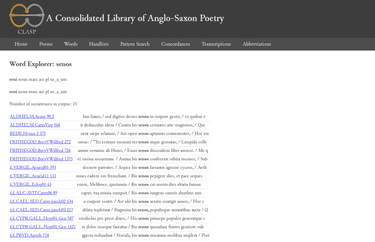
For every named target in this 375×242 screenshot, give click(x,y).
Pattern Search (135, 44)
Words (70, 44)
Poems (45, 44)
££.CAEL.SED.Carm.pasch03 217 (41, 210)
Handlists (99, 44)
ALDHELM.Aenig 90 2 (32, 116)
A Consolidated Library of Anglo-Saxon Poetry (116, 18)
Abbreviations (257, 44)
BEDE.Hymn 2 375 (28, 133)
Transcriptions (216, 44)
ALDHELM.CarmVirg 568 (35, 125)
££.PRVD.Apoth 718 (29, 235)
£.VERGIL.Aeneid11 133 (33, 176)
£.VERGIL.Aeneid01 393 (33, 167)
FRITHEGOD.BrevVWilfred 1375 (41, 159)
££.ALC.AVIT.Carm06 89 (33, 193)
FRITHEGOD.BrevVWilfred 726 (40, 150)
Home (21, 44)
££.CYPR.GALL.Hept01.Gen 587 (42, 218)
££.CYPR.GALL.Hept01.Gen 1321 (43, 227)
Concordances (175, 44)
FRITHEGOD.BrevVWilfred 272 (40, 142)
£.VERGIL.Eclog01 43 (30, 184)
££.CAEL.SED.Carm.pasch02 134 (41, 201)
